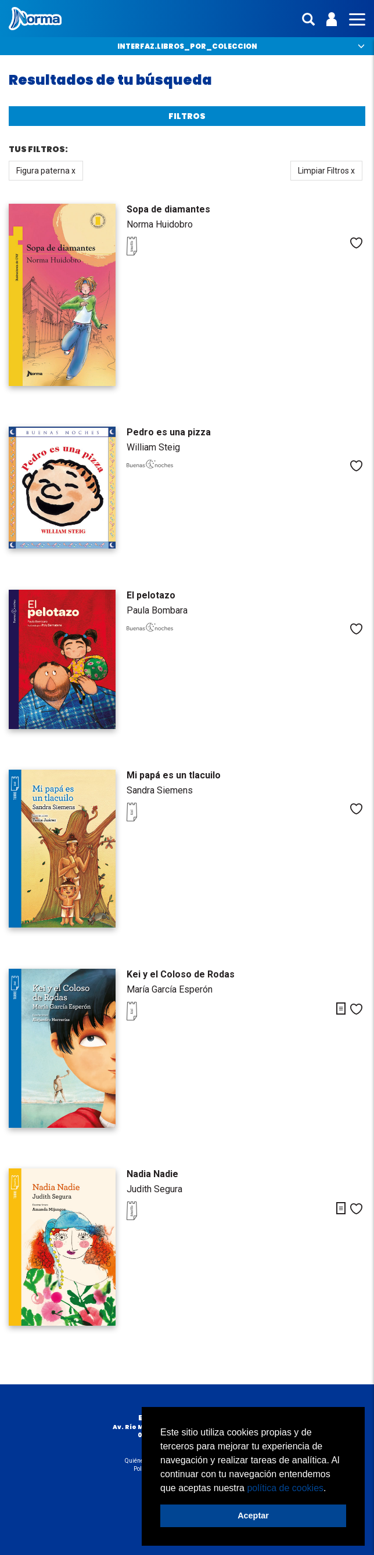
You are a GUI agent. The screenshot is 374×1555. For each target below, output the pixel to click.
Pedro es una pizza (169, 432)
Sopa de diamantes (168, 209)
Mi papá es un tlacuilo (174, 775)
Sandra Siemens (160, 790)
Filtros (187, 116)
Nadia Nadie (152, 1173)
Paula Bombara (157, 610)
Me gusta (356, 242)
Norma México (35, 18)
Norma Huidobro (160, 224)
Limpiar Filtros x (326, 170)
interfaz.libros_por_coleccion (187, 46)
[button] (330, 1489)
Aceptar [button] (253, 1515)
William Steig (153, 447)
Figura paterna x (45, 170)
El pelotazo (151, 595)
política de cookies (285, 1488)
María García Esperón (170, 989)
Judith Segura (154, 1189)
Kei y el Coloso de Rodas (181, 974)
